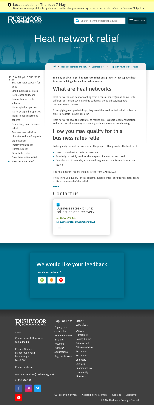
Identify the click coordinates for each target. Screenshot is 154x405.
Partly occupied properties (26, 111)
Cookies (116, 394)
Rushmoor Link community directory (84, 372)
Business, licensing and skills (73, 67)
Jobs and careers (63, 335)
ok (51, 280)
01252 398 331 (68, 218)
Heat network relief (23, 161)
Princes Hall (82, 343)
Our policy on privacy (65, 394)
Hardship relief (20, 149)
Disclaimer (131, 394)
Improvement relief (22, 144)
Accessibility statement (95, 394)
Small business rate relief (25, 90)
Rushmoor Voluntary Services (81, 359)
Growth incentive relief (24, 157)
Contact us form (23, 367)
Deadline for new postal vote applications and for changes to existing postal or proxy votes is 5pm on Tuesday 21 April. (77, 8)
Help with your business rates (124, 67)
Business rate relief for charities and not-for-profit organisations (26, 136)
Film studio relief (21, 153)
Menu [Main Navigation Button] (137, 20)
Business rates (98, 67)
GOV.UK (80, 330)
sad (61, 280)
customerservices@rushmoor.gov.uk (34, 374)
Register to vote (63, 356)
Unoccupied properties (24, 107)
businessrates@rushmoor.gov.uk (77, 221)
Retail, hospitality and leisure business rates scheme (23, 99)
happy (42, 280)
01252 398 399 (23, 380)
